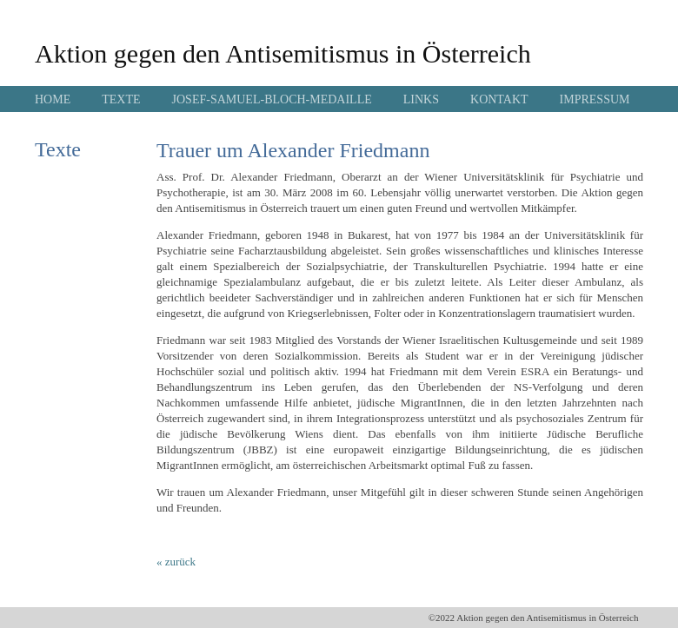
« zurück (176, 561)
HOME (52, 99)
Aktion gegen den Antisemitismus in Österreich (283, 53)
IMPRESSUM (595, 99)
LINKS (421, 99)
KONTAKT (499, 99)
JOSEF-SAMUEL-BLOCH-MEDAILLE (272, 99)
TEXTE (121, 99)
